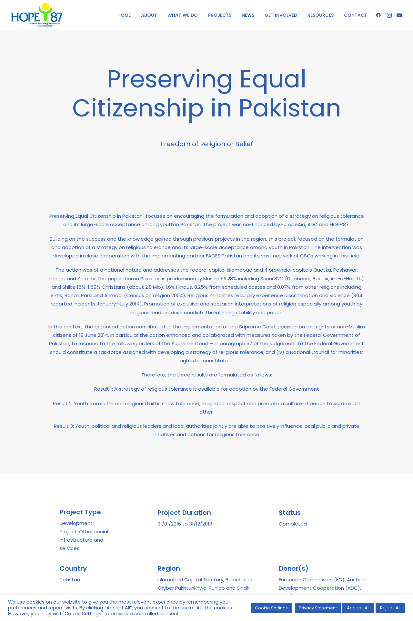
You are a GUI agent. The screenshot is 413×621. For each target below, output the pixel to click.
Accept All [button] (358, 608)
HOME (124, 15)
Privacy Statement (318, 608)
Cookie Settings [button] (271, 608)
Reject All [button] (390, 608)
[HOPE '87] (37, 15)
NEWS (248, 15)
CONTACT (355, 15)
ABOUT (149, 15)
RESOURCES (320, 15)
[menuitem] (124, 15)
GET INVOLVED (281, 15)
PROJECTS (219, 15)
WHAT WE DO (182, 15)
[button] (380, 15)
